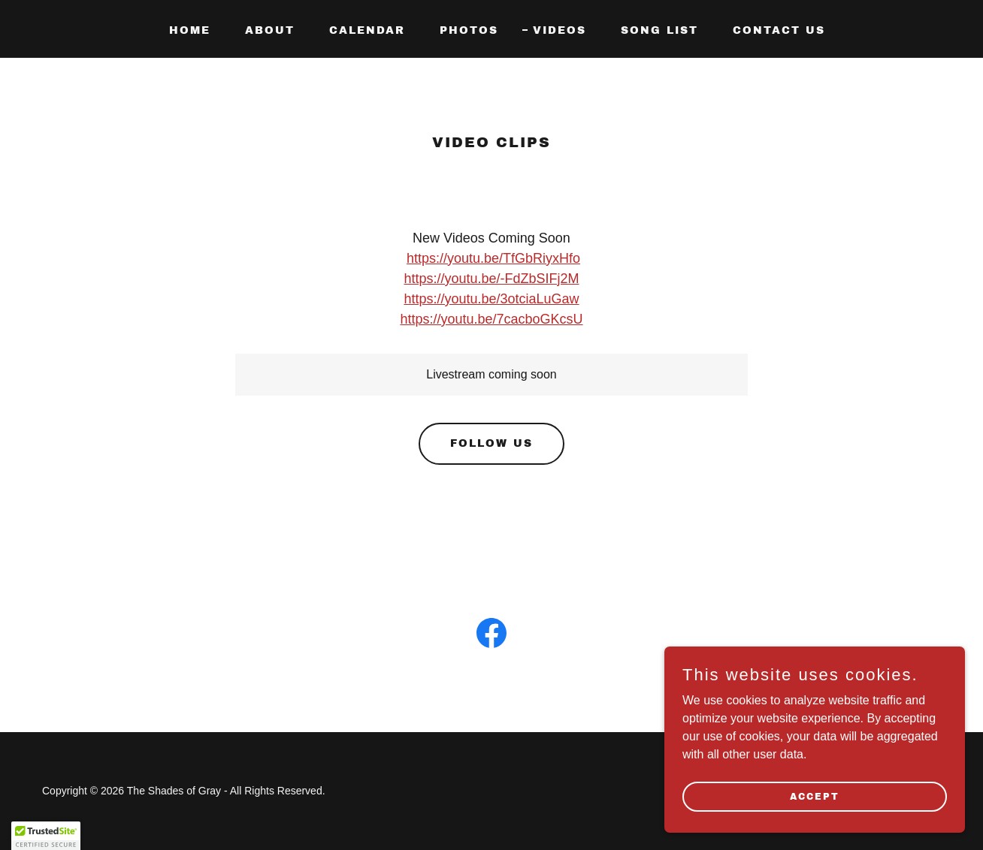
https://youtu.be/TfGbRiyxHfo (493, 258)
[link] (491, 636)
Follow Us (491, 443)
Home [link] (189, 30)
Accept (814, 796)
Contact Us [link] (779, 30)
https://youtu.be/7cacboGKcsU (491, 319)
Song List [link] (659, 30)
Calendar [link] (367, 30)
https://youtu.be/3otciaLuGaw (491, 298)
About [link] (270, 30)
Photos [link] (469, 30)
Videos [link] (559, 30)
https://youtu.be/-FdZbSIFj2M (491, 278)
